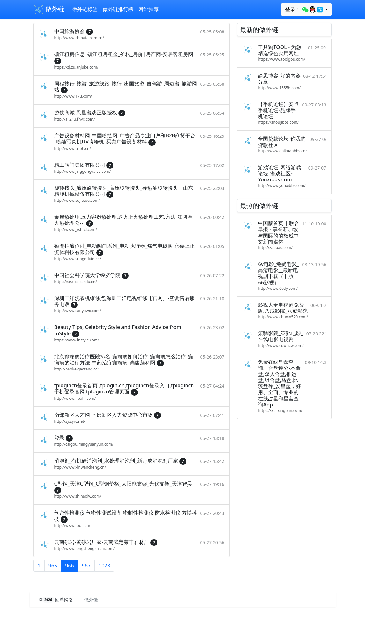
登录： (304, 9)
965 (52, 565)
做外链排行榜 (118, 9)
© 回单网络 (57, 599)
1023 (104, 565)
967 (86, 565)
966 (69, 565)
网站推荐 (148, 9)
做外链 (48, 9)
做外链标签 (85, 9)
